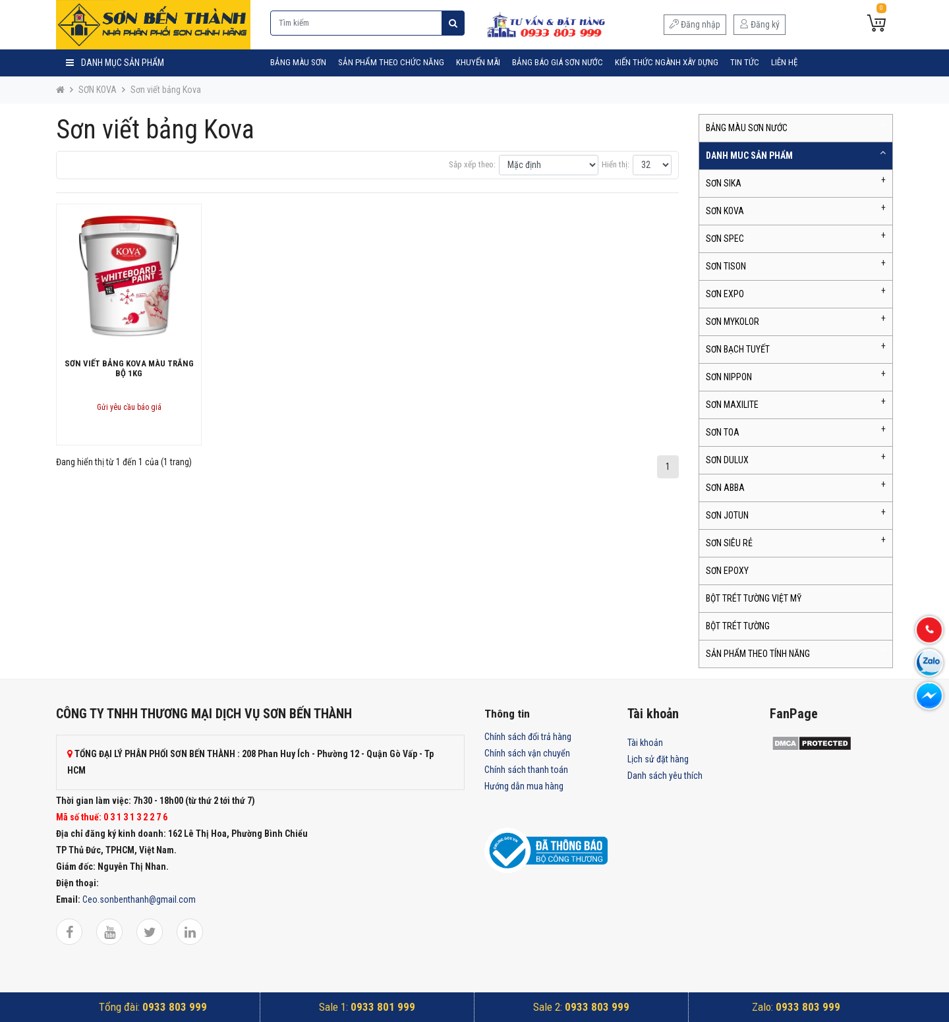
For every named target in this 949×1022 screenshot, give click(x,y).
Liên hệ (784, 62)
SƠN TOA (722, 432)
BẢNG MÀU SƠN (298, 62)
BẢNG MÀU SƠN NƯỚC (747, 128)
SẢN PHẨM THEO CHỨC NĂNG (391, 62)
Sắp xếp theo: (472, 164)
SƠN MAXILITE (732, 404)
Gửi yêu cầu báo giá (129, 407)
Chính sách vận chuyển (527, 753)
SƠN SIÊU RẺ (729, 543)
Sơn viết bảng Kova (165, 89)
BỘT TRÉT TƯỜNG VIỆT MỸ (753, 598)
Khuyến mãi (478, 62)
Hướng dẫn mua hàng (523, 786)
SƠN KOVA (97, 89)
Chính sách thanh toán (526, 769)
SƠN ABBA (725, 487)
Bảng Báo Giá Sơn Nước (557, 62)
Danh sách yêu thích (665, 775)
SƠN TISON (726, 266)
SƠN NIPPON (729, 377)
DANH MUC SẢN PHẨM (749, 155)
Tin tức (744, 62)
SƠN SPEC (725, 238)
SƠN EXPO (725, 294)
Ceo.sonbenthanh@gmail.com (139, 899)
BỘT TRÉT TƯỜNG (738, 626)
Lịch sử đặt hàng (658, 759)
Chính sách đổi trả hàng (527, 736)
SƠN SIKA (723, 183)
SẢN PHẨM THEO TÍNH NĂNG (758, 653)
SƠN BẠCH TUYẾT (738, 349)
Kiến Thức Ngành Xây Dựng (666, 62)
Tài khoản (645, 742)
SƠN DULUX (727, 460)
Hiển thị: (615, 164)
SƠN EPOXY (727, 570)
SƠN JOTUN (727, 515)
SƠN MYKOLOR (732, 321)
